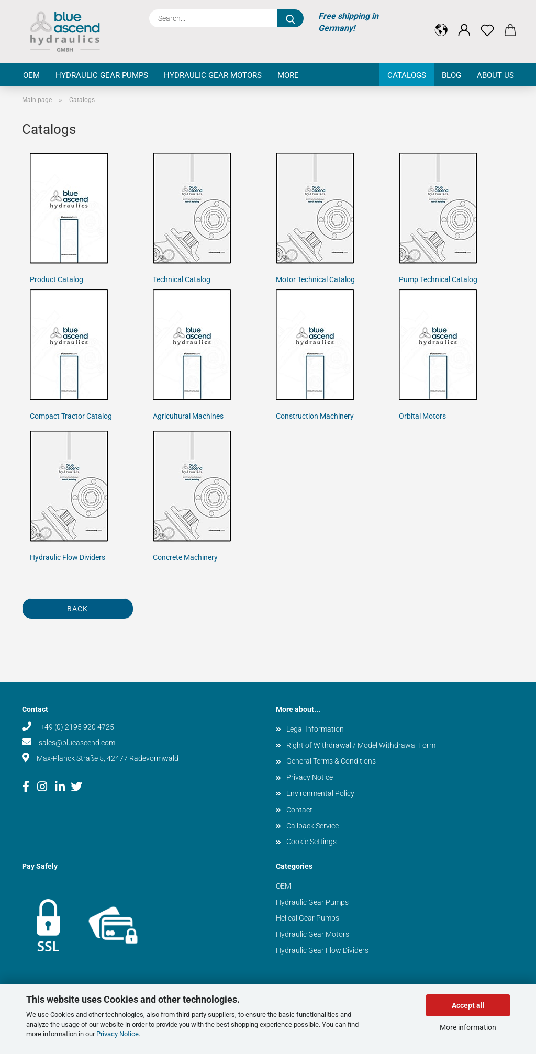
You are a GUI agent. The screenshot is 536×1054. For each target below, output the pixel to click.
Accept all (468, 1005)
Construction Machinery (315, 416)
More (288, 75)
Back (77, 608)
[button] (441, 22)
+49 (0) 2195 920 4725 (76, 727)
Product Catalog (56, 279)
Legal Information (315, 729)
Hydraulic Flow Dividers (67, 557)
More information (468, 1027)
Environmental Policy (320, 793)
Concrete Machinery (185, 557)
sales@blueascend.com (77, 742)
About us (495, 75)
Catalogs (406, 75)
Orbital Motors (422, 416)
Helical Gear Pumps (307, 918)
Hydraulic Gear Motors (213, 75)
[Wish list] (487, 22)
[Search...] (290, 18)
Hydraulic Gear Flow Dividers (322, 950)
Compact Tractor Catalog (71, 416)
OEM (31, 75)
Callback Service (312, 826)
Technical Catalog (181, 279)
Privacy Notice (117, 1034)
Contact (299, 809)
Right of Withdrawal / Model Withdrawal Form (361, 745)
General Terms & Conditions (331, 761)
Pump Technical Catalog (438, 279)
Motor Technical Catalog (315, 279)
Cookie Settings (311, 841)
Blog (451, 75)
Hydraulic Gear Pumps (101, 75)
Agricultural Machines (188, 416)
